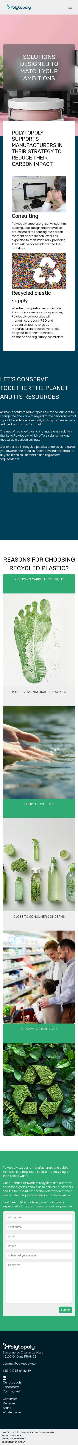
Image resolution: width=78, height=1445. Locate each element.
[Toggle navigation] (70, 7)
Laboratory (11, 1387)
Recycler (9, 1403)
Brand (7, 1408)
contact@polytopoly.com (20, 1363)
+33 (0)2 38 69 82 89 (17, 1371)
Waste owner (12, 1412)
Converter (10, 1399)
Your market (11, 1391)
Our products (12, 1382)
